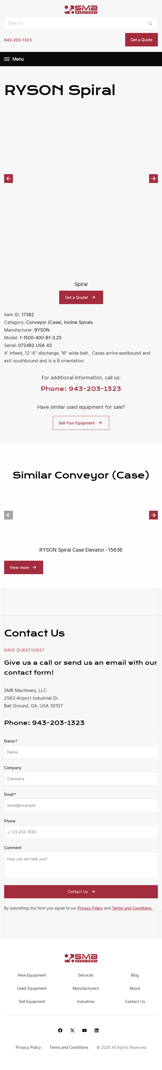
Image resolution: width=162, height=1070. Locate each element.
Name (10, 741)
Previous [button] (8, 178)
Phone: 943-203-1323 (81, 388)
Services (86, 975)
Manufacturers (86, 988)
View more (19, 567)
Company (12, 768)
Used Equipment (32, 988)
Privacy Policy (90, 908)
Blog (135, 975)
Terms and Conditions (69, 1047)
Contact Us (82, 892)
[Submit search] (150, 23)
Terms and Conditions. (132, 908)
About (135, 988)
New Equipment (32, 975)
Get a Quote (141, 39)
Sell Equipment (32, 1001)
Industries (86, 1001)
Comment (12, 848)
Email (9, 794)
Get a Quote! (81, 297)
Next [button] (153, 178)
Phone (9, 821)
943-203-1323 (18, 40)
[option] (81, 178)
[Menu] (7, 59)
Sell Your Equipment (81, 422)
